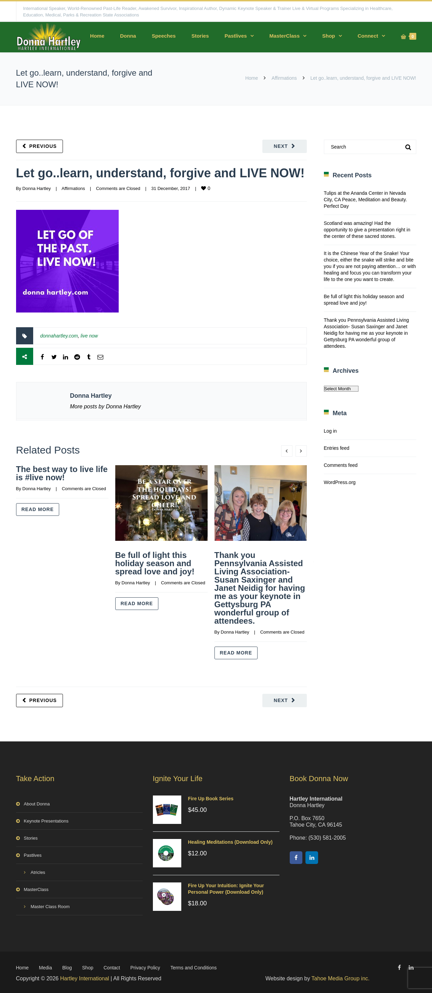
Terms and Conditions (193, 966)
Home (97, 36)
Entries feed (337, 448)
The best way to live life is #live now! (62, 473)
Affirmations (284, 78)
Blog (67, 966)
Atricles (38, 871)
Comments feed (341, 465)
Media (45, 966)
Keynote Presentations (46, 819)
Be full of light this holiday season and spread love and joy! (155, 563)
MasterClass (285, 36)
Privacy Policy (145, 966)
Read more (38, 509)
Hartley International (84, 977)
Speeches (164, 36)
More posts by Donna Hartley (105, 406)
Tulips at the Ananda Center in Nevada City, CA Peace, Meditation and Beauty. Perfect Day (365, 199)
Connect (368, 36)
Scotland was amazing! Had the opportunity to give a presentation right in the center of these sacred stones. (367, 229)
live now (89, 336)
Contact (112, 966)
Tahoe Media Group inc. (341, 977)
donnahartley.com (59, 336)
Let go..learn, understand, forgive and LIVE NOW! (160, 173)
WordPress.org (340, 482)
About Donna (37, 802)
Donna (128, 36)
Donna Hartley (36, 188)
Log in (330, 431)
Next (281, 146)
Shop (328, 36)
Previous (43, 146)
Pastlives (236, 36)
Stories (200, 36)
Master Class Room (50, 905)
